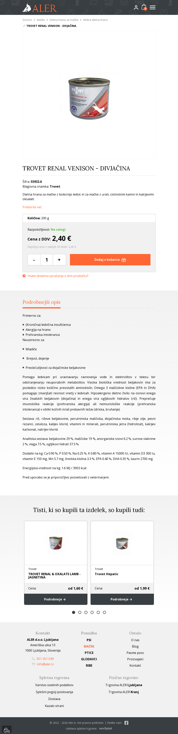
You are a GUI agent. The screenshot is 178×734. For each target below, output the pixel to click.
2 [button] (79, 612)
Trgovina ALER (123, 685)
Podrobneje (55, 599)
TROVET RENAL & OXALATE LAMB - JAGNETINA (54, 575)
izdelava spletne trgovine (81, 728)
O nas (135, 640)
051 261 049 (43, 659)
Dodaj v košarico (110, 259)
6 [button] (104, 612)
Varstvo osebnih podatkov (54, 685)
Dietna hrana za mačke (64, 20)
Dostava (54, 699)
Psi (89, 640)
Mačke (41, 20)
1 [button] (73, 612)
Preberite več (32, 207)
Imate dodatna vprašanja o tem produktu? (55, 276)
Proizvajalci (135, 659)
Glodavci (89, 659)
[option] (55, 563)
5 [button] (98, 612)
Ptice (89, 653)
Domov (27, 20)
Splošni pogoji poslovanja (54, 692)
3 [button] (85, 612)
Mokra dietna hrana (95, 20)
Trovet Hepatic (106, 574)
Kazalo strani (54, 706)
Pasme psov (135, 653)
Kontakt (135, 665)
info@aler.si (43, 664)
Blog (135, 646)
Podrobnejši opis (41, 302)
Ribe (89, 665)
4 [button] (92, 612)
